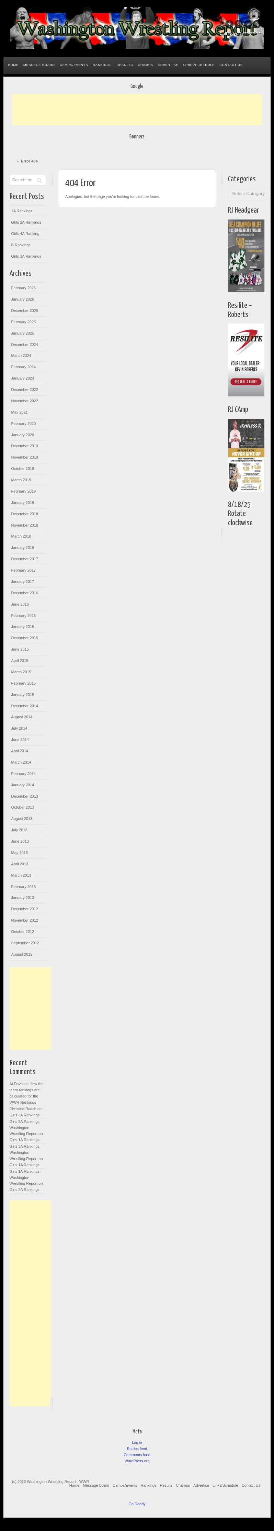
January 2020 (22, 435)
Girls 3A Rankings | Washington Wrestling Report (26, 1152)
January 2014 (22, 785)
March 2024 (21, 355)
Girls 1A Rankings (24, 1140)
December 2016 (24, 593)
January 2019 (22, 502)
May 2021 (19, 412)
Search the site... (262, 65)
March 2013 (21, 875)
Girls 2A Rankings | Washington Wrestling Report (26, 1127)
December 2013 (24, 796)
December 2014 (24, 706)
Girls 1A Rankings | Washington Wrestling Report (26, 1177)
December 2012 (24, 909)
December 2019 (24, 446)
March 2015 (21, 672)
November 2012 (24, 920)
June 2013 (20, 841)
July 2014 (19, 728)
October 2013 (22, 807)
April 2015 (19, 660)
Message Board (39, 65)
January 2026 (22, 299)
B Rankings (21, 245)
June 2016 (20, 604)
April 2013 (19, 864)
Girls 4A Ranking (25, 234)
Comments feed (137, 1455)
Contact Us (231, 65)
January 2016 (22, 626)
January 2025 (22, 333)
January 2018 (22, 547)
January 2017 (22, 581)
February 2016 (23, 615)
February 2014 (23, 774)
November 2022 (24, 401)
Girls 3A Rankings (26, 256)
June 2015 (20, 649)
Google (239, 24)
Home (13, 65)
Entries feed (137, 1448)
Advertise (168, 65)
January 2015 (22, 695)
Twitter (248, 24)
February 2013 (23, 887)
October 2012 (22, 932)
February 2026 (23, 288)
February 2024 (23, 367)
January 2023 (22, 378)
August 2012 (22, 954)
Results (125, 65)
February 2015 (23, 683)
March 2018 (21, 536)
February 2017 (23, 570)
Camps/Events (74, 65)
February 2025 (23, 322)
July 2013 (19, 830)
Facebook (229, 24)
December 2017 (24, 559)
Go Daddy (137, 1504)
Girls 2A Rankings (26, 222)
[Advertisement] (137, 109)
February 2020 (23, 423)
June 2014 (20, 740)
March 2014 (21, 762)
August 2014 (22, 717)
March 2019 (21, 480)
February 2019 (23, 491)
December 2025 (24, 310)
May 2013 (19, 853)
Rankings (102, 65)
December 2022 (24, 389)
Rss (257, 24)
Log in (137, 1442)
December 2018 (24, 514)
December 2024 (24, 344)
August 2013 (22, 819)
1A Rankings (22, 211)
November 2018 (24, 525)
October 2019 (22, 468)
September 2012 (25, 943)
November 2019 (24, 457)
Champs (145, 65)
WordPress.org (136, 1461)
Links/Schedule (199, 65)
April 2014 (19, 751)
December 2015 (24, 638)
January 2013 (22, 898)
